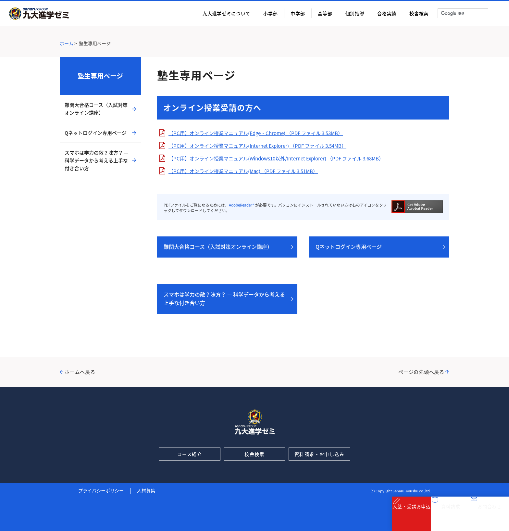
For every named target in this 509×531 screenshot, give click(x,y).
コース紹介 (189, 454)
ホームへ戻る (80, 371)
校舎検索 (418, 13)
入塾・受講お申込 (411, 518)
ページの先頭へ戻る (421, 371)
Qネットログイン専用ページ (349, 246)
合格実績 (386, 13)
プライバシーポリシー (101, 490)
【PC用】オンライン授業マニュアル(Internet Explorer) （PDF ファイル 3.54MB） (257, 145)
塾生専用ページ (100, 76)
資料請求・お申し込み (319, 454)
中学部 (298, 13)
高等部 (325, 13)
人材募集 (146, 490)
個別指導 (355, 13)
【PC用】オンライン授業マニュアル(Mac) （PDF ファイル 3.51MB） (243, 171)
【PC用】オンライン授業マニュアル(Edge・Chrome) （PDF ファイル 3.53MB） (255, 133)
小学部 (270, 13)
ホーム (66, 43)
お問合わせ (489, 518)
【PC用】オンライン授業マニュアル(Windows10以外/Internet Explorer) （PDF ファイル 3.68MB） (276, 158)
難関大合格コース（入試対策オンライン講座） (218, 246)
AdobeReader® (241, 205)
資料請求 (451, 518)
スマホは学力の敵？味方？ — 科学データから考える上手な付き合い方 (224, 298)
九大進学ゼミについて (226, 13)
